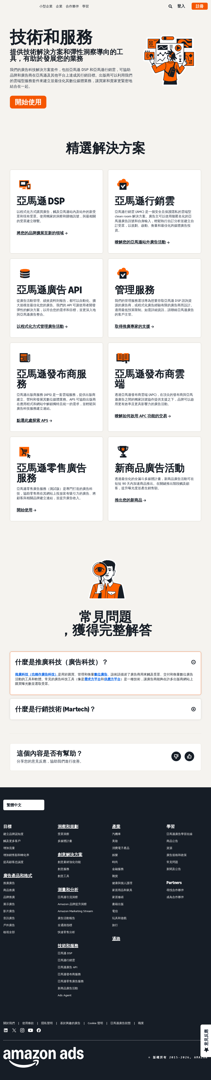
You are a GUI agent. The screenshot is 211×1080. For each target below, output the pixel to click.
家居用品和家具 (122, 890)
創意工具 (63, 876)
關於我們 (9, 1023)
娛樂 (115, 855)
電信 (115, 911)
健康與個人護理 (122, 883)
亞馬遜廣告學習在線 (179, 834)
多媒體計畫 (65, 841)
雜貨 (115, 876)
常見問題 (172, 862)
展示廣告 (9, 904)
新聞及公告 (173, 869)
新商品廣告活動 (68, 988)
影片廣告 (9, 911)
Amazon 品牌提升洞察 (72, 904)
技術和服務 (68, 945)
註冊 (200, 6)
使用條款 (28, 1023)
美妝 (115, 841)
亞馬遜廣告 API (67, 967)
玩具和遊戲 (119, 918)
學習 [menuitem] (170, 826)
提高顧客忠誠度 (13, 862)
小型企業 (46, 6)
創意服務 (63, 869)
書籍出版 (118, 904)
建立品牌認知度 (13, 834)
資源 (169, 848)
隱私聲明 (47, 1023)
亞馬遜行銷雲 (66, 960)
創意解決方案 (70, 854)
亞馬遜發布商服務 (69, 974)
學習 (85, 6)
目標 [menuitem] (7, 826)
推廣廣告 (9, 883)
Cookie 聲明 (95, 1023)
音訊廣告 (9, 918)
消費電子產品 (120, 848)
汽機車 (116, 834)
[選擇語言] (23, 805)
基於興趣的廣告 (70, 1023)
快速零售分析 (66, 932)
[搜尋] (170, 7)
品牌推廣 (9, 897)
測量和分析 (68, 889)
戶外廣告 (9, 925)
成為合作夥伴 (175, 897)
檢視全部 (9, 932)
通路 (116, 938)
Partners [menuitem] (174, 882)
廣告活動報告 (66, 918)
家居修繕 (118, 897)
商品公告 (172, 841)
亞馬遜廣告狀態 (120, 1023)
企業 (59, 6)
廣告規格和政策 (176, 855)
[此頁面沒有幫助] (176, 757)
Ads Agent (65, 995)
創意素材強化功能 (69, 862)
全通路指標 (65, 925)
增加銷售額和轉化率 (16, 855)
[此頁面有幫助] (189, 757)
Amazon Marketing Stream (75, 911)
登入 (181, 6)
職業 (141, 1023)
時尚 (115, 862)
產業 (116, 826)
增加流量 (9, 848)
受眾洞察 (63, 834)
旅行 (115, 925)
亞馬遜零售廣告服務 (71, 981)
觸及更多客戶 (12, 841)
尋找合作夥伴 (175, 890)
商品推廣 (9, 890)
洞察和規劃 (68, 826)
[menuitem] (24, 911)
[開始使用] (28, 102)
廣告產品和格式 (17, 875)
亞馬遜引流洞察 (68, 897)
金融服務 (118, 869)
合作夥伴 (72, 6)
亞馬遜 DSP (65, 953)
